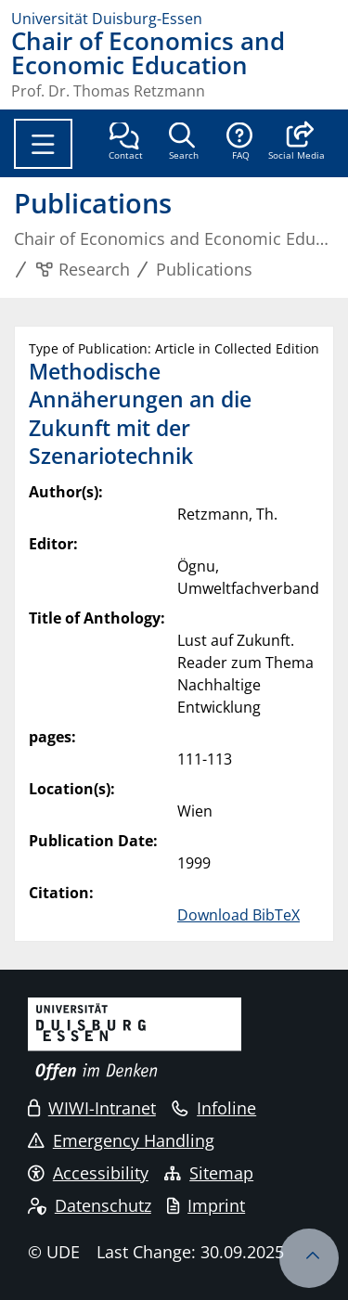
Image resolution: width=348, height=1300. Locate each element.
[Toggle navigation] (43, 144)
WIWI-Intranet (92, 1108)
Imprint (206, 1205)
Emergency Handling (121, 1140)
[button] (296, 142)
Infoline (214, 1108)
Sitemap (208, 1173)
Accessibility (88, 1173)
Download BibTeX (238, 915)
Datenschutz (89, 1205)
